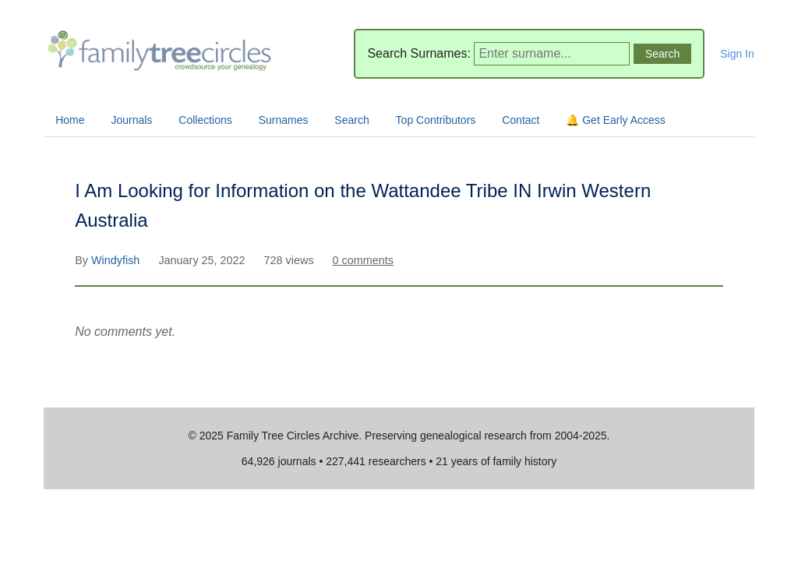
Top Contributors (436, 120)
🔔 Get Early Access (615, 120)
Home (69, 120)
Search (351, 120)
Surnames (284, 120)
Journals (131, 120)
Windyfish (117, 260)
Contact (520, 120)
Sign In (737, 54)
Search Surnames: (419, 53)
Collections (204, 120)
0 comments (363, 260)
